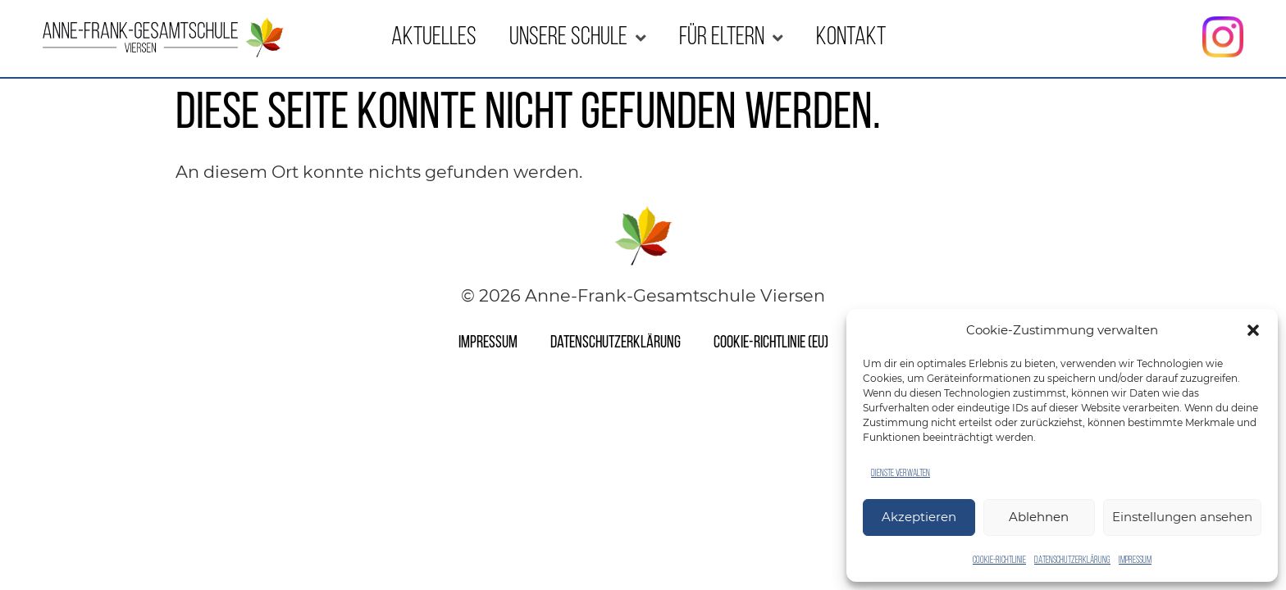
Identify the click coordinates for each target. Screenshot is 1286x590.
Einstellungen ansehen (1182, 516)
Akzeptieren (919, 516)
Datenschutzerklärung (1072, 560)
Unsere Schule (577, 38)
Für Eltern (731, 38)
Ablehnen (1039, 516)
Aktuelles (434, 38)
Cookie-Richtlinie (999, 560)
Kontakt (851, 38)
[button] (1253, 330)
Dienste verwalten (900, 474)
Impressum (1135, 560)
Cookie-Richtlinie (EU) (771, 343)
